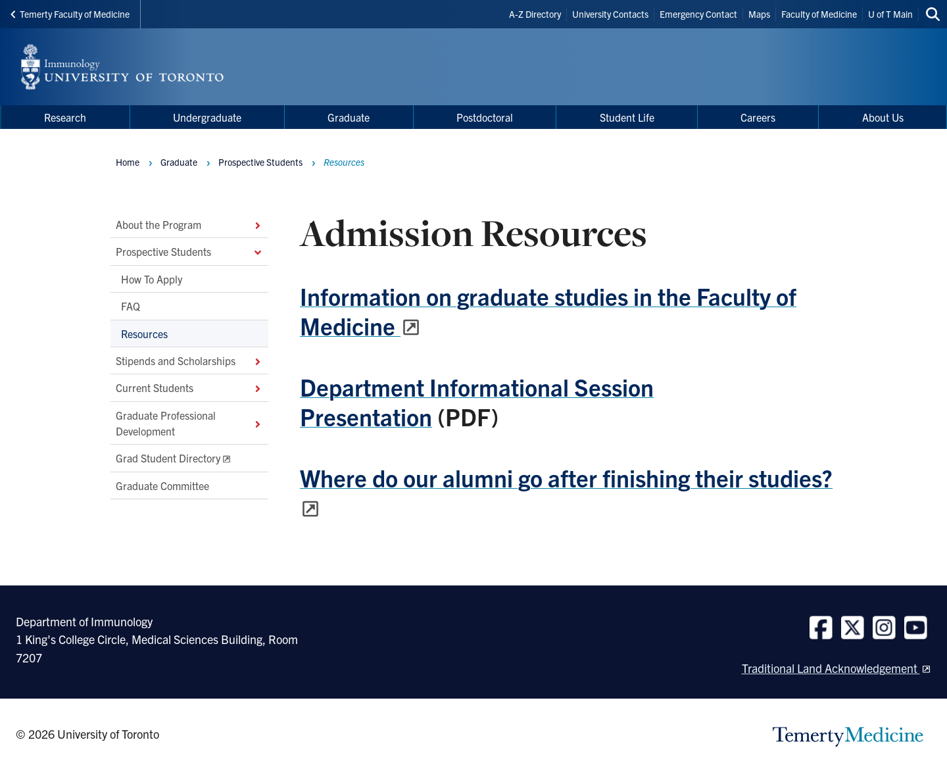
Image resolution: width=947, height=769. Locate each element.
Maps (759, 14)
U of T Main (890, 14)
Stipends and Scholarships (189, 360)
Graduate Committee (162, 485)
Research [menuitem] (65, 117)
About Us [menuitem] (883, 117)
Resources (144, 333)
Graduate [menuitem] (349, 117)
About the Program (189, 224)
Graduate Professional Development (189, 423)
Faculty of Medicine (819, 14)
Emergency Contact (698, 14)
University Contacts (610, 14)
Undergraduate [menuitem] (207, 117)
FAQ (130, 306)
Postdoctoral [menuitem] (484, 117)
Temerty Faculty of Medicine (70, 14)
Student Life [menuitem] (627, 117)
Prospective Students (189, 252)
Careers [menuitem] (758, 117)
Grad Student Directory (168, 458)
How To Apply (151, 278)
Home (127, 162)
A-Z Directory (535, 14)
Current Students (189, 388)
